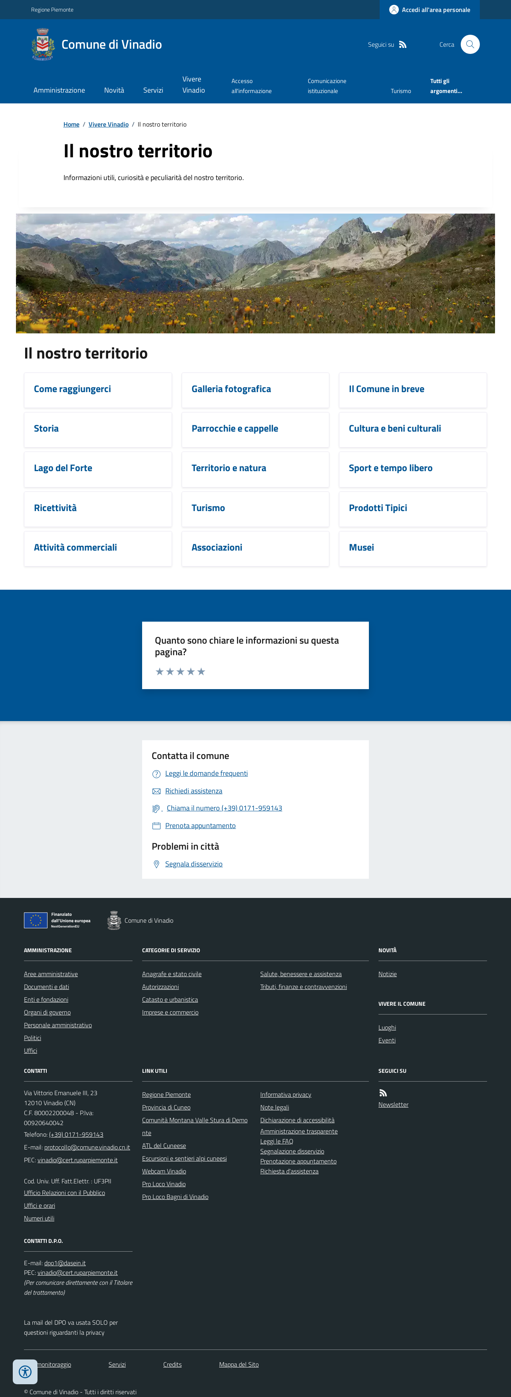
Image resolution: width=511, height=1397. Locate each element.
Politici (32, 1037)
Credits (172, 1364)
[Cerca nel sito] (467, 44)
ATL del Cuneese (164, 1145)
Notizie (387, 974)
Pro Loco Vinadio (164, 1184)
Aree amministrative (51, 974)
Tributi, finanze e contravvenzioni (303, 986)
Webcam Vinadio (164, 1171)
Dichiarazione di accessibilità (297, 1120)
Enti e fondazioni (46, 999)
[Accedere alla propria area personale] (430, 9)
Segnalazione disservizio (292, 1151)
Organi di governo (47, 1012)
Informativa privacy (285, 1094)
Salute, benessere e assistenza (301, 974)
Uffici (30, 1050)
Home (71, 124)
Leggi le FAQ (276, 1141)
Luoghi (387, 1027)
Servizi (153, 90)
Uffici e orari (39, 1205)
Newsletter (393, 1104)
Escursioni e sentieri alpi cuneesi (184, 1158)
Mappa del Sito (239, 1364)
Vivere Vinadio (193, 84)
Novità (114, 90)
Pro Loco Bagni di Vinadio (175, 1196)
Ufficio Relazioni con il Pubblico (64, 1192)
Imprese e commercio (170, 1012)
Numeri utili (39, 1218)
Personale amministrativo (58, 1025)
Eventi (387, 1040)
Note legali (274, 1107)
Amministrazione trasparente (299, 1131)
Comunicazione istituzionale (327, 85)
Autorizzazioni (160, 986)
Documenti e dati (46, 986)
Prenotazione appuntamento (298, 1161)
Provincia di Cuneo (166, 1107)
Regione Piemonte (52, 9)
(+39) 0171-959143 (76, 1134)
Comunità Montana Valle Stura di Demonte (195, 1126)
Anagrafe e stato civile (172, 974)
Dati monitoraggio (47, 1364)
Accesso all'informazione (252, 85)
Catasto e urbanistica (170, 999)
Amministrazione (59, 90)
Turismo (401, 90)
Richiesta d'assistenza (289, 1171)
